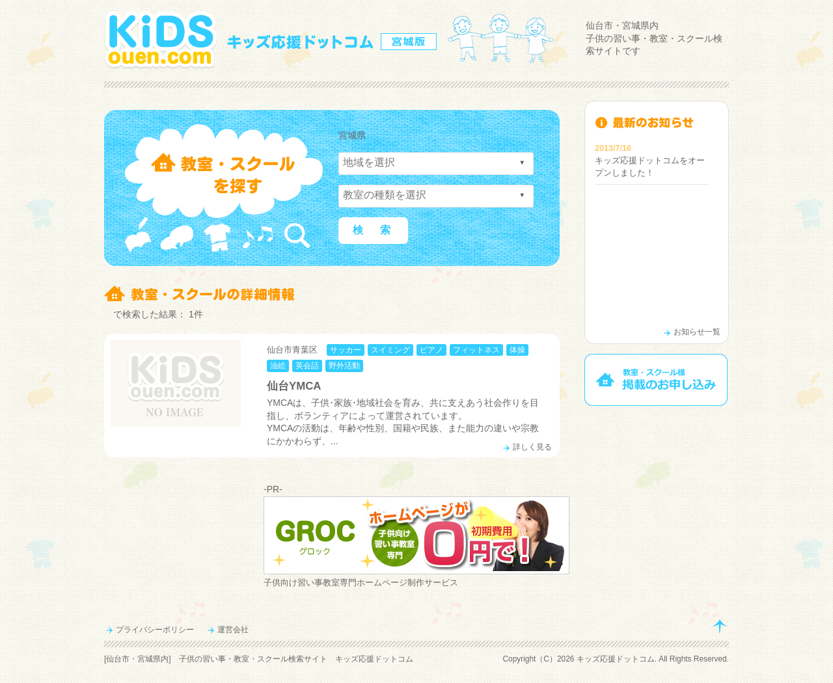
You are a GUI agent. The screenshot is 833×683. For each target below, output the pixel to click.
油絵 (278, 365)
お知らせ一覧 (697, 331)
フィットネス (476, 350)
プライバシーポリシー (155, 629)
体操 (517, 350)
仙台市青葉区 (292, 350)
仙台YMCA (294, 386)
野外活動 (344, 365)
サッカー (345, 350)
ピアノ (431, 350)
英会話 (307, 365)
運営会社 (233, 629)
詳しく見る (532, 446)
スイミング (390, 350)
